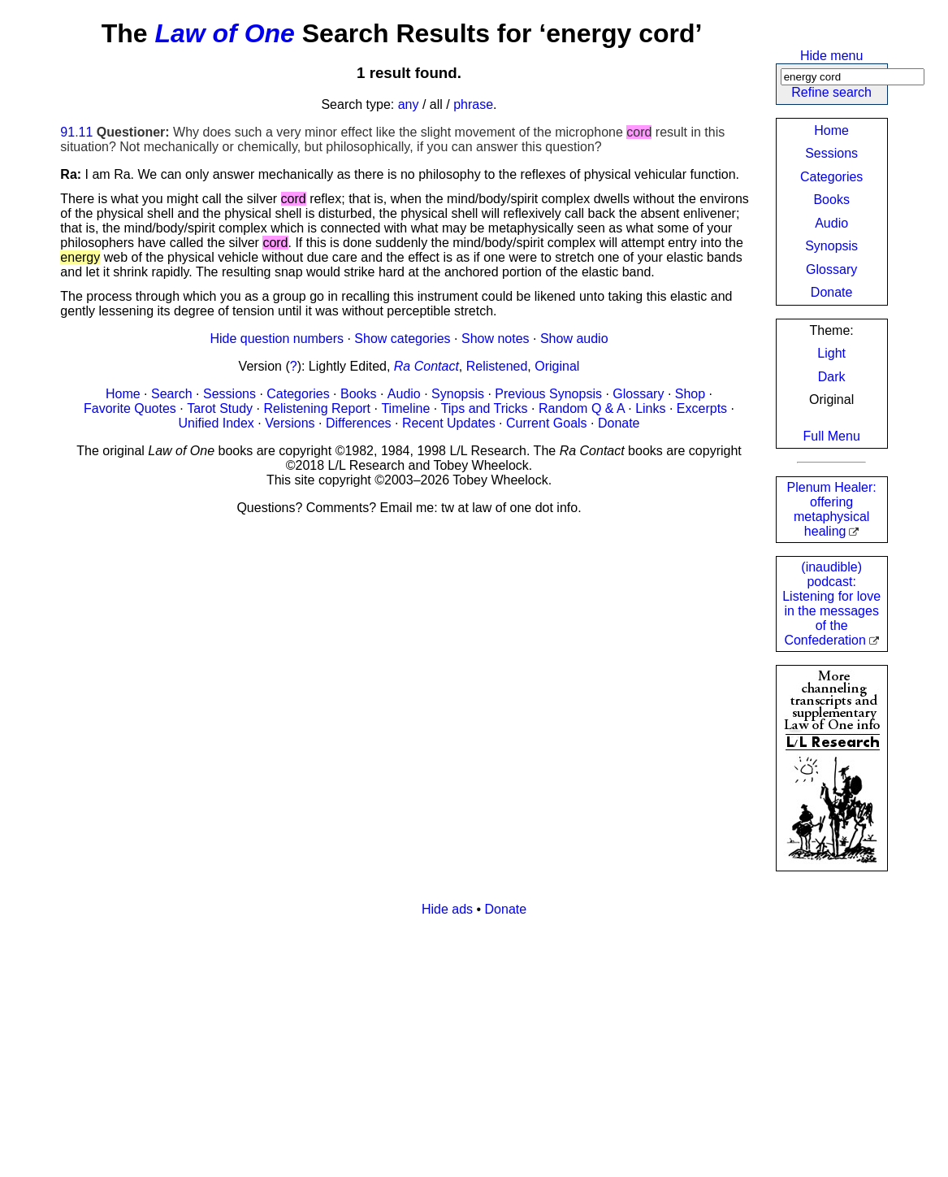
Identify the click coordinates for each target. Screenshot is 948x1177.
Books (831, 199)
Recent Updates (449, 423)
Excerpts (702, 408)
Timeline (405, 408)
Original (557, 366)
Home (831, 130)
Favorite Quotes (130, 408)
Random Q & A (582, 408)
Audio (831, 223)
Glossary (831, 269)
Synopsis (831, 246)
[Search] (852, 76)
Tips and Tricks (484, 408)
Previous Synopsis (548, 394)
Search (172, 394)
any (408, 104)
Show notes (495, 338)
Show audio (574, 338)
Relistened (497, 366)
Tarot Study (220, 408)
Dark (832, 377)
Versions (289, 423)
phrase (473, 104)
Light (831, 353)
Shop (690, 394)
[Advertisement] (473, 1043)
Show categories (402, 338)
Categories (831, 177)
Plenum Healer (832, 509)
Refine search (831, 92)
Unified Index (215, 423)
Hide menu (831, 56)
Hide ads (447, 909)
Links (650, 408)
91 (67, 132)
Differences (359, 423)
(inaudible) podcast (831, 603)
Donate (832, 292)
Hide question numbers (277, 338)
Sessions (831, 153)
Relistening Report (316, 408)
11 (86, 132)
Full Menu (831, 436)
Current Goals (546, 423)
